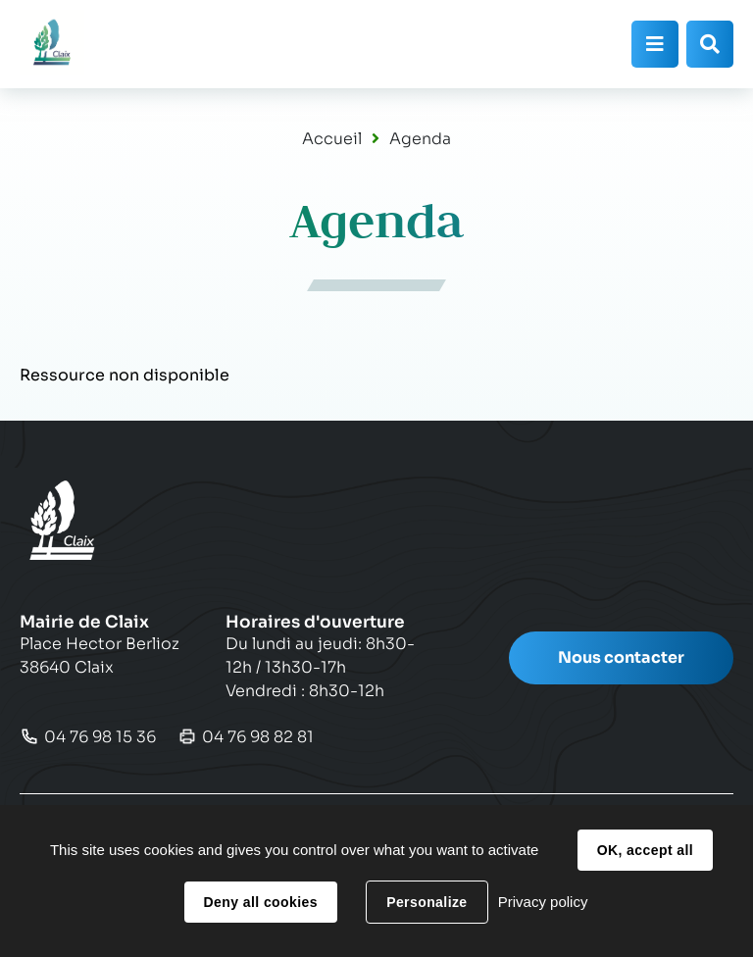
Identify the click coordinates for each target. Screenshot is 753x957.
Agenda (420, 138)
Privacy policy (543, 901)
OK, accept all (645, 850)
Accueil (332, 138)
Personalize (426, 902)
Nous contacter (621, 657)
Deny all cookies (261, 902)
